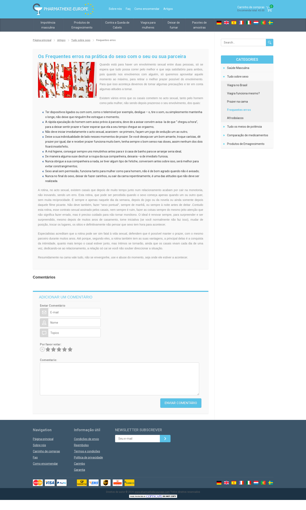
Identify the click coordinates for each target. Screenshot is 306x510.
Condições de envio (86, 439)
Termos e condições (87, 451)
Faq (128, 8)
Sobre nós (115, 8)
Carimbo (79, 463)
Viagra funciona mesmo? (243, 93)
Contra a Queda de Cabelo (117, 25)
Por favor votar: (50, 344)
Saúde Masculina (238, 68)
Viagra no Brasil (237, 85)
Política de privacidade (88, 457)
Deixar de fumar (174, 25)
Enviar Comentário (52, 305)
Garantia (79, 469)
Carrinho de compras (46, 451)
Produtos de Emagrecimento (82, 25)
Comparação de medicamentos (247, 135)
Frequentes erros (239, 109)
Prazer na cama (237, 101)
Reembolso (81, 445)
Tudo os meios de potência (244, 126)
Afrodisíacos (235, 118)
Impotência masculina (48, 25)
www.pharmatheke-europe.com (152, 492)
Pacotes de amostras (199, 25)
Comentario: (48, 360)
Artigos (168, 8)
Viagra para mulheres (148, 25)
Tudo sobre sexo (80, 40)
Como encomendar (146, 8)
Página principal (42, 40)
